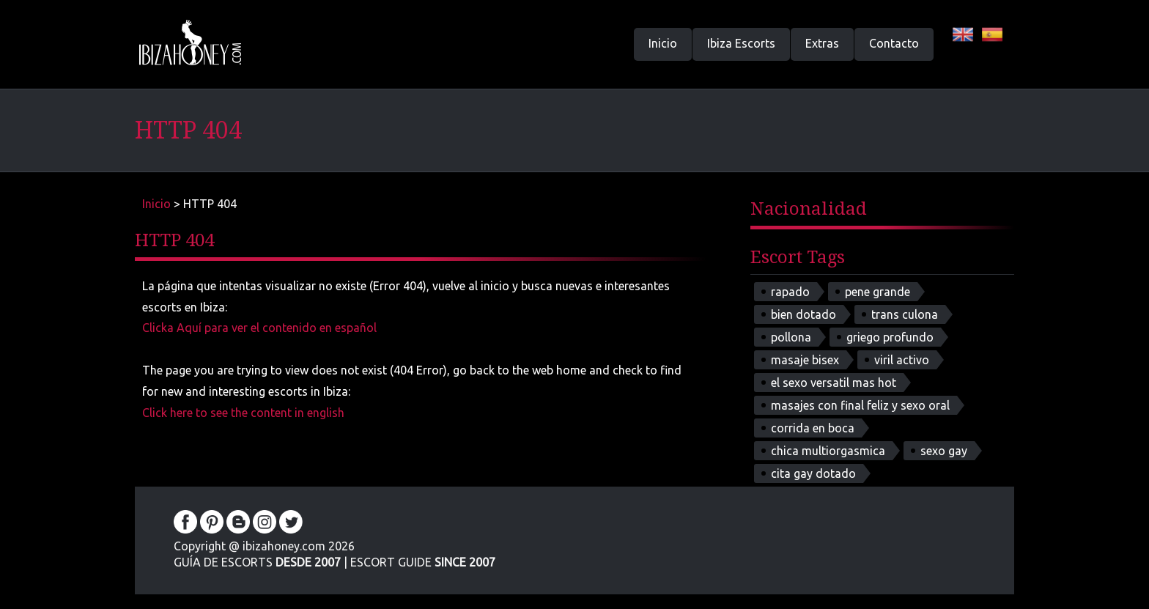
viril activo (901, 359)
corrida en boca (812, 428)
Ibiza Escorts (741, 43)
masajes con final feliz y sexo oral (860, 405)
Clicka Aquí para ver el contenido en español (259, 327)
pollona (791, 337)
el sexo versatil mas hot (833, 382)
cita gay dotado (813, 473)
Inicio (663, 43)
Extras (822, 43)
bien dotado (803, 314)
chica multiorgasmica (828, 450)
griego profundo (890, 337)
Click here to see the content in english (243, 412)
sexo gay (943, 450)
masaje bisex (805, 359)
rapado (790, 291)
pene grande (877, 291)
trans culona (904, 314)
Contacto (894, 43)
